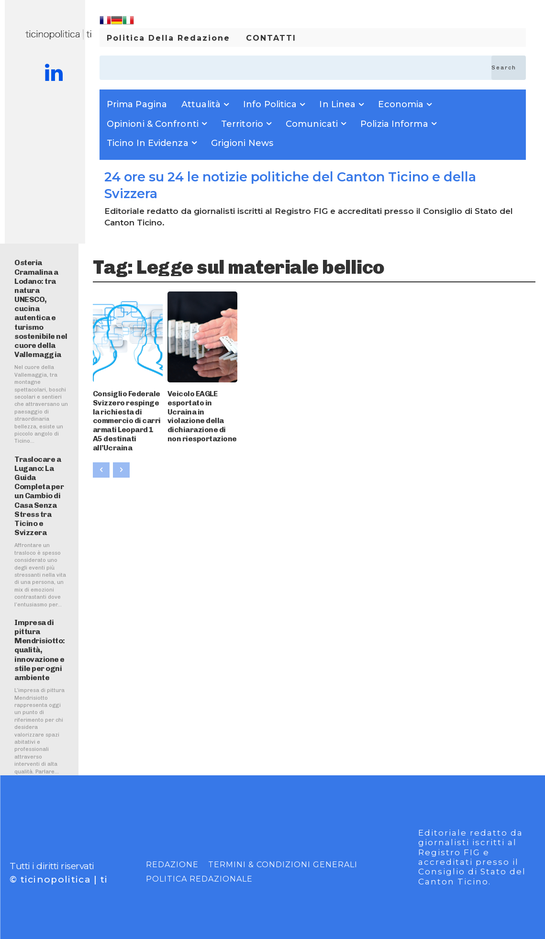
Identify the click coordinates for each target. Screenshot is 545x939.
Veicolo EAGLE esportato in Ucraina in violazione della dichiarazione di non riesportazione (201, 409)
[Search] (508, 68)
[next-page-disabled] (121, 455)
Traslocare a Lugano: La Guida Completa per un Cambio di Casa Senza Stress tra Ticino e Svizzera (39, 496)
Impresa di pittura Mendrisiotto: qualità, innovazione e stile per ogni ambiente (39, 650)
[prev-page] (101, 455)
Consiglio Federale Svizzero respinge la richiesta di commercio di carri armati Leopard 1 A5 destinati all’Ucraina (126, 413)
